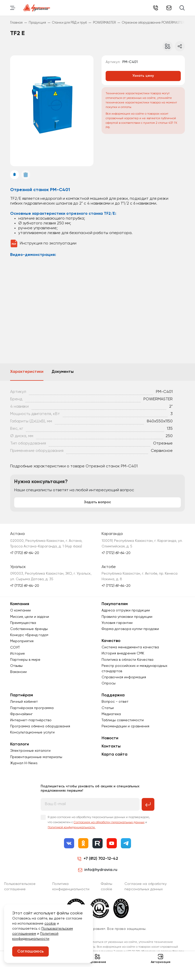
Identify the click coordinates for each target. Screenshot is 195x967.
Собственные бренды (29, 629)
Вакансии (18, 672)
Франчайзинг (21, 714)
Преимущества (23, 623)
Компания (19, 604)
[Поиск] (182, 8)
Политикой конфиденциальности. (71, 827)
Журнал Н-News (24, 763)
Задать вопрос (97, 502)
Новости (110, 738)
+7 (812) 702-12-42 (101, 859)
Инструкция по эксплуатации (48, 243)
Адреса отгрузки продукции (126, 610)
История (17, 653)
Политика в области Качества (127, 660)
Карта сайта (114, 755)
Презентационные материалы (36, 757)
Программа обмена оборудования (40, 726)
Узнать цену (143, 76)
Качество (111, 641)
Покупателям (115, 604)
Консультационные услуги (32, 732)
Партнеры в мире (25, 660)
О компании (20, 610)
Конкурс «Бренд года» (29, 635)
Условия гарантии (117, 623)
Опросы (109, 683)
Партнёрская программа (32, 708)
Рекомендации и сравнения (125, 726)
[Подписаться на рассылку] (148, 804)
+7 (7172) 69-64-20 (155, 7)
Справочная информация (124, 677)
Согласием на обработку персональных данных (109, 822)
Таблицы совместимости (123, 720)
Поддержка (113, 695)
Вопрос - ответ (115, 701)
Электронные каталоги (30, 751)
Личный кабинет (24, 701)
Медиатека (111, 714)
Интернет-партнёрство (31, 720)
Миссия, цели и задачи (29, 617)
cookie (50, 923)
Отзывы (16, 666)
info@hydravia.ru (97, 870)
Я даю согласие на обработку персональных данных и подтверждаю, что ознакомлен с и (99, 822)
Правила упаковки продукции (127, 617)
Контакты (111, 746)
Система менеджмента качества (130, 647)
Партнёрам (21, 695)
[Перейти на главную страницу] (36, 8)
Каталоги (19, 744)
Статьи (108, 708)
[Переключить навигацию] (12, 8)
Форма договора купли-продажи (130, 629)
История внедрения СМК (123, 653)
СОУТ (15, 647)
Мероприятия (22, 641)
